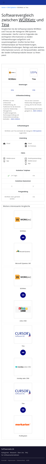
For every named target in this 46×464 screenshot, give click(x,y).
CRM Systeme (37, 131)
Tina (34, 79)
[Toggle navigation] (3, 2)
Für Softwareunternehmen (10, 455)
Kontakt (4, 460)
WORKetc (12, 79)
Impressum (11, 460)
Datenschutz (21, 460)
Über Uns (21, 452)
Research (13, 452)
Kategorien (5, 452)
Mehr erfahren (15, 119)
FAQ (26, 452)
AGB (27, 460)
